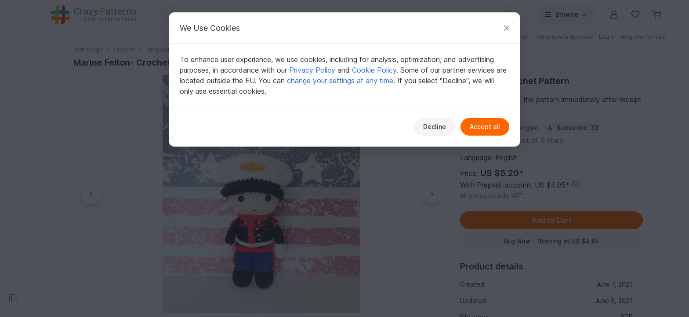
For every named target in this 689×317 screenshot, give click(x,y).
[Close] (507, 28)
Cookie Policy (374, 70)
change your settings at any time (340, 80)
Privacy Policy (312, 70)
